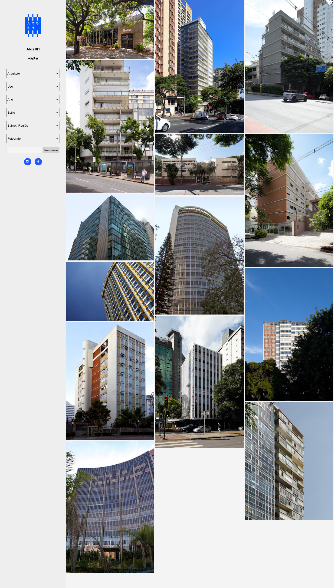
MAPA (33, 58)
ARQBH (33, 49)
